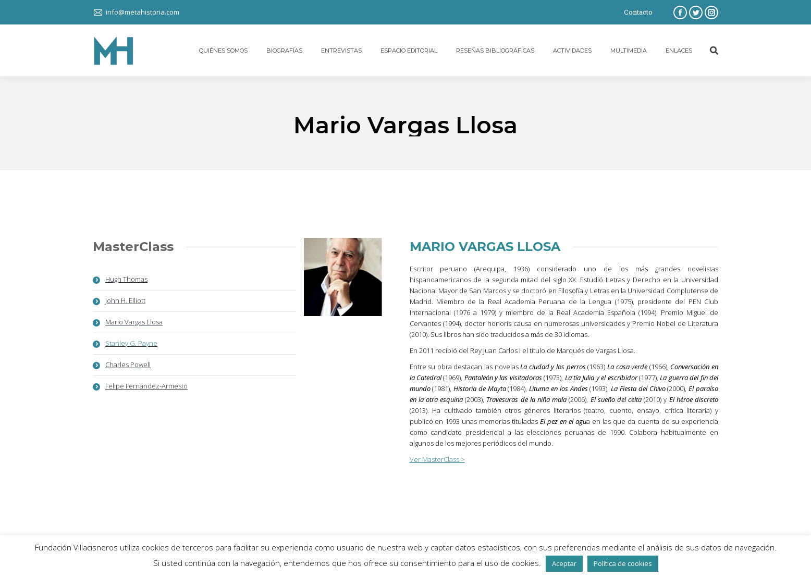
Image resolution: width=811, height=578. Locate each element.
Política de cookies (623, 563)
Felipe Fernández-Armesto (146, 386)
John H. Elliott (125, 300)
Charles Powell (128, 364)
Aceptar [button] (564, 563)
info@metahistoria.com (142, 12)
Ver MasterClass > (437, 459)
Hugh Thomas (126, 279)
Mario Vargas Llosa (134, 321)
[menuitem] (223, 50)
